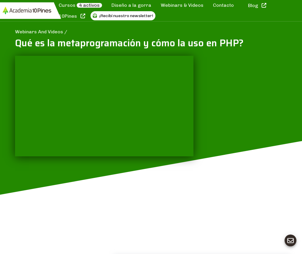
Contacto (223, 5)
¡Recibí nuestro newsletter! (123, 15)
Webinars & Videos (182, 5)
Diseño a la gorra (131, 5)
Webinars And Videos (39, 32)
